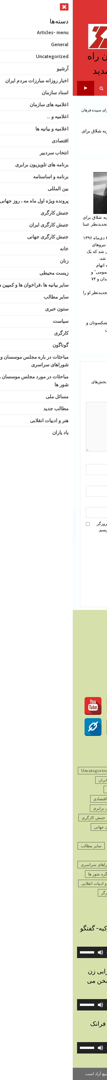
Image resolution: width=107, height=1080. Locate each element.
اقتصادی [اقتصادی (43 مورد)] (27, 798)
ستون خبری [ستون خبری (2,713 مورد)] (88, 855)
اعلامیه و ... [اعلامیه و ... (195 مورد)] (89, 798)
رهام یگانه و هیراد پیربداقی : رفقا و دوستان (75, 330)
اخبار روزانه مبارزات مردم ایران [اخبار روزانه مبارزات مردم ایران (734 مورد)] (53, 780)
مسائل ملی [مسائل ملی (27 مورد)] (88, 883)
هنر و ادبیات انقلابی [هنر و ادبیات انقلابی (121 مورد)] (25, 883)
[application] (53, 952)
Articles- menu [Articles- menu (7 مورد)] (84, 770)
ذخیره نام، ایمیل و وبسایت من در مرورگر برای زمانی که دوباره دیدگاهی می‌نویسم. (59, 526)
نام (90, 459)
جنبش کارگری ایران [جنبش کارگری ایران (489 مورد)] (81, 827)
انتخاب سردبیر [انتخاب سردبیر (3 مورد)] (86, 808)
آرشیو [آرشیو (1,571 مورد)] (93, 780)
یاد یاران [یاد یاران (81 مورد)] (48, 902)
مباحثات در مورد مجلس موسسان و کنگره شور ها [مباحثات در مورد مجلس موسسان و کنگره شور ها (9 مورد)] (56, 874)
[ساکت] (28, 952)
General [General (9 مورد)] (53, 770)
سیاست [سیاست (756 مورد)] (63, 855)
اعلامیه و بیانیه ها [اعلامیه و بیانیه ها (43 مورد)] (57, 798)
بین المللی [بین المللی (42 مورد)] (50, 817)
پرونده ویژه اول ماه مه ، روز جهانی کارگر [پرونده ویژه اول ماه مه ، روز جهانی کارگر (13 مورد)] (63, 892)
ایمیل (88, 480)
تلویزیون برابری (13, 88)
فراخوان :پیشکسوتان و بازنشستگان (32, 322)
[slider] (62, 952)
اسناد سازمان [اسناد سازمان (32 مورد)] (87, 789)
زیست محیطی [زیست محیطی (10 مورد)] (54, 836)
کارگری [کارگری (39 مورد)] (92, 902)
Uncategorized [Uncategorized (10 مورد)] (22, 770)
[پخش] (95, 952)
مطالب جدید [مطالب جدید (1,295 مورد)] (59, 883)
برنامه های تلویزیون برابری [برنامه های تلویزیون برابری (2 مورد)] (42, 808)
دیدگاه (89, 397)
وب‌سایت (86, 502)
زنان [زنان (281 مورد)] (78, 836)
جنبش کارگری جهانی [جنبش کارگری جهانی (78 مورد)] (38, 827)
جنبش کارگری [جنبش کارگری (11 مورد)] (21, 817)
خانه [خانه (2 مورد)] (94, 836)
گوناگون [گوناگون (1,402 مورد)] (70, 902)
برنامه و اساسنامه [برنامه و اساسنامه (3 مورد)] (83, 817)
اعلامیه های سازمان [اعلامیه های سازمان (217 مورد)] (50, 789)
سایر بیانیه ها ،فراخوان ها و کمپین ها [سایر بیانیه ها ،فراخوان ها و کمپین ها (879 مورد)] (68, 845)
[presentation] (70, 558)
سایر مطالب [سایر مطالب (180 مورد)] (18, 845)
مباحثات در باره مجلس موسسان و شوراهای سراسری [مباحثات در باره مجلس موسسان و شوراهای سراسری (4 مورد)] (53, 864)
